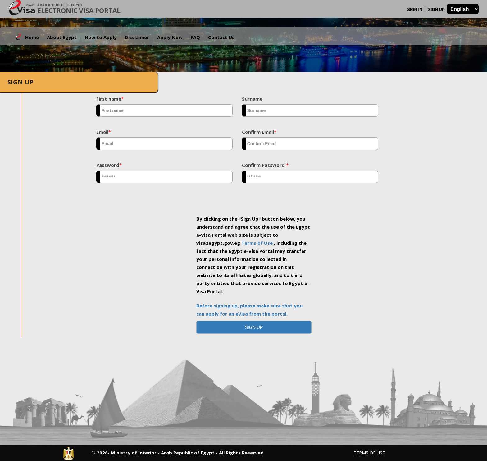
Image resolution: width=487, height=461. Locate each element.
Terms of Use (257, 243)
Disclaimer (137, 37)
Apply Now (170, 37)
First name (110, 99)
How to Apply (101, 37)
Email (103, 132)
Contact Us (221, 37)
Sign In (415, 9)
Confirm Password (265, 165)
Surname (252, 99)
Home (32, 37)
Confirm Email (259, 132)
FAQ (195, 37)
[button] (254, 327)
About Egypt (62, 37)
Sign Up (437, 9)
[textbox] (164, 110)
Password (109, 165)
